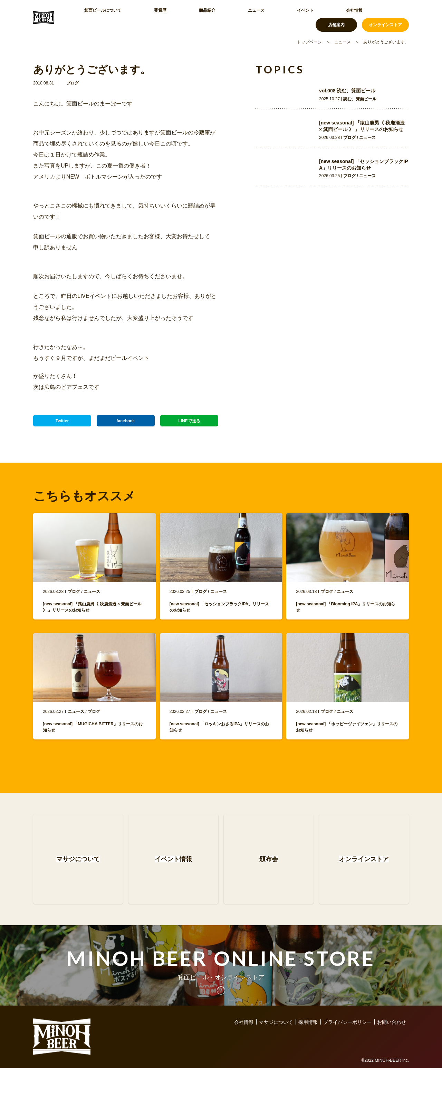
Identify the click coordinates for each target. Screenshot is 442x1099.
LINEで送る (189, 424)
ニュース (205, 17)
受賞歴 (142, 17)
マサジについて (276, 1053)
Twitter (62, 424)
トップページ (309, 42)
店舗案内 (336, 17)
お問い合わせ (391, 1053)
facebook (125, 424)
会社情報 (270, 17)
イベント (237, 17)
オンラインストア (385, 17)
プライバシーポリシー (347, 1053)
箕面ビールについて (100, 17)
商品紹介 (172, 17)
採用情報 (308, 1053)
